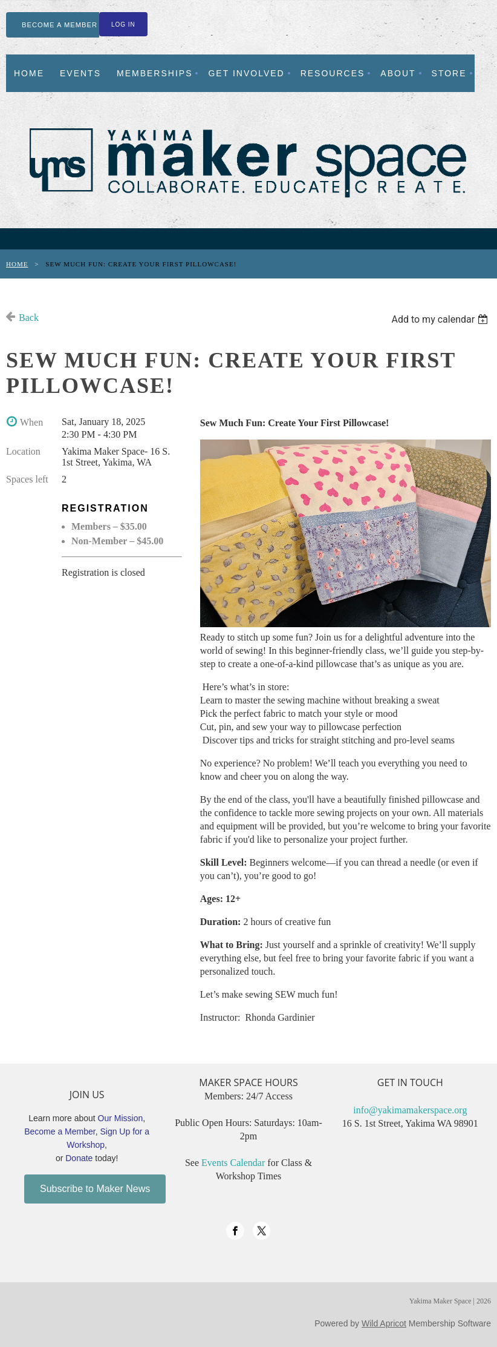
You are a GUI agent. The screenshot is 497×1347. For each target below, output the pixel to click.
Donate (79, 1158)
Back (29, 317)
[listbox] (441, 319)
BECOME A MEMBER (59, 24)
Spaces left (27, 479)
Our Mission (120, 1118)
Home (17, 264)
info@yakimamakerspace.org (410, 1110)
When (31, 422)
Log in (123, 24)
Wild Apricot (384, 1323)
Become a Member (60, 1131)
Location (23, 451)
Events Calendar (233, 1163)
